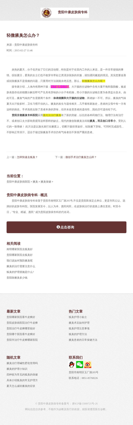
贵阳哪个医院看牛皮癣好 (21, 334)
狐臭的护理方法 (78, 334)
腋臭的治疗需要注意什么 (21, 266)
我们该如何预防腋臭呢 (20, 260)
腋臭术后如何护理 (79, 322)
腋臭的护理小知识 (17, 368)
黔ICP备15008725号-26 (85, 403)
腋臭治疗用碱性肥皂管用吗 (22, 363)
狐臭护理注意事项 (79, 328)
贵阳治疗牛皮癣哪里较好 (21, 328)
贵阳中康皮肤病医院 (18, 181)
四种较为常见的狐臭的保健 (22, 374)
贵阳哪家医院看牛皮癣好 (21, 317)
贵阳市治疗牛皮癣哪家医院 (22, 339)
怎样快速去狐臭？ (27, 157)
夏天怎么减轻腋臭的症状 (21, 386)
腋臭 (35, 181)
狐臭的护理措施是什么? (20, 272)
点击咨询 (65, 227)
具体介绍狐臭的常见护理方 (22, 380)
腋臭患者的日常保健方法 (83, 339)
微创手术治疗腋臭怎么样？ (81, 157)
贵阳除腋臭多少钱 (17, 277)
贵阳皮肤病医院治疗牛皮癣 (22, 322)
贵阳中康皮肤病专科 (72, 12)
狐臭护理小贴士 (78, 317)
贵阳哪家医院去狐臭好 (20, 255)
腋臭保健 (46, 181)
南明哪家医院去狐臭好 (20, 249)
